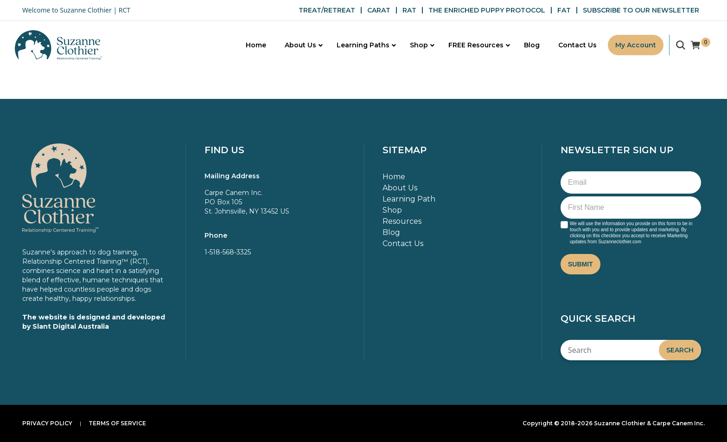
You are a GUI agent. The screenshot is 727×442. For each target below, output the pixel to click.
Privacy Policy (47, 423)
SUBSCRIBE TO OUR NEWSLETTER (641, 10)
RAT (409, 10)
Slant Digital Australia (70, 326)
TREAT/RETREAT (327, 10)
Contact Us (403, 243)
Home (394, 176)
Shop (392, 210)
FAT (564, 10)
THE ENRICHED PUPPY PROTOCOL (486, 10)
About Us (400, 187)
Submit (580, 264)
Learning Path (409, 199)
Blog (391, 232)
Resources (402, 221)
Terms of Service (117, 423)
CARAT (378, 10)
